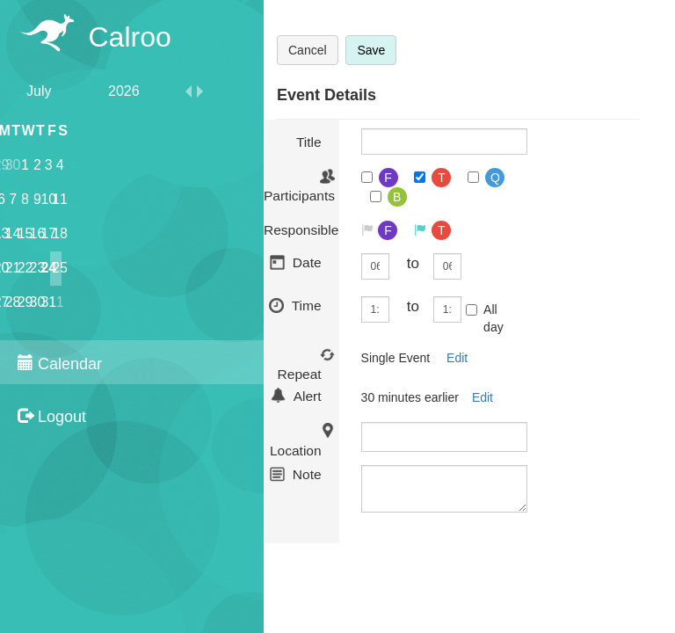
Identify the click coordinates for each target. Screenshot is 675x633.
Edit (457, 358)
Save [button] (371, 50)
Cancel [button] (307, 50)
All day (485, 318)
